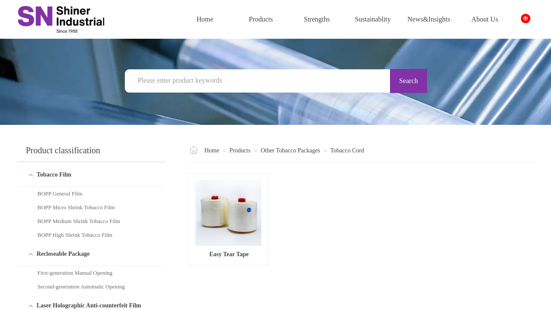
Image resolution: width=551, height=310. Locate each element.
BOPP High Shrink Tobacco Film (74, 235)
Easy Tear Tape (229, 254)
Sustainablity (373, 19)
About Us (484, 19)
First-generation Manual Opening (74, 273)
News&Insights (428, 19)
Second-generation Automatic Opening (81, 286)
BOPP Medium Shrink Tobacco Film (78, 221)
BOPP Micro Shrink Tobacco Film (76, 207)
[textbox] (262, 80)
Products (261, 19)
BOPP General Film (59, 193)
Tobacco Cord (347, 150)
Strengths (317, 19)
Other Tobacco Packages (290, 150)
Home (204, 19)
